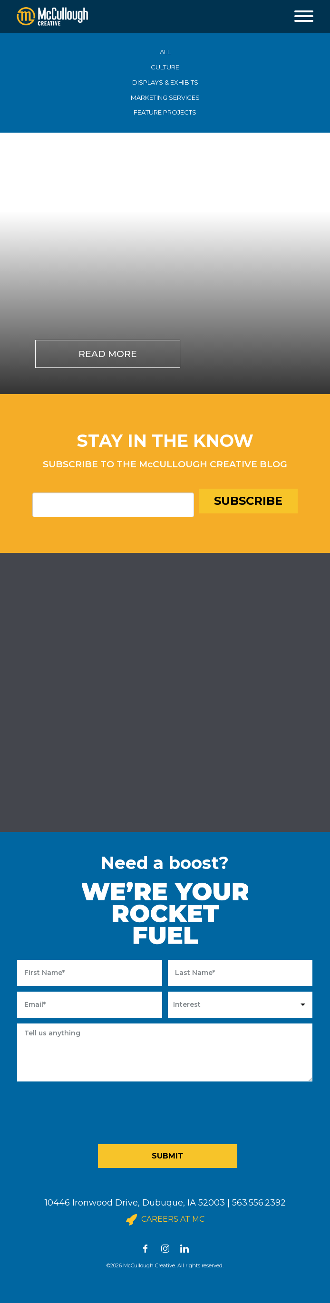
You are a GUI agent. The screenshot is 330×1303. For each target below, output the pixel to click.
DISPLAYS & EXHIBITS (165, 82)
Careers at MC (165, 1220)
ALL (165, 52)
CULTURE (165, 67)
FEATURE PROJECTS (165, 112)
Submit (168, 1155)
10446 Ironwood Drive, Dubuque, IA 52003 (135, 1202)
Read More (107, 353)
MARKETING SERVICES (165, 97)
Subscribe (248, 501)
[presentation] (168, 1110)
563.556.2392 (259, 1202)
